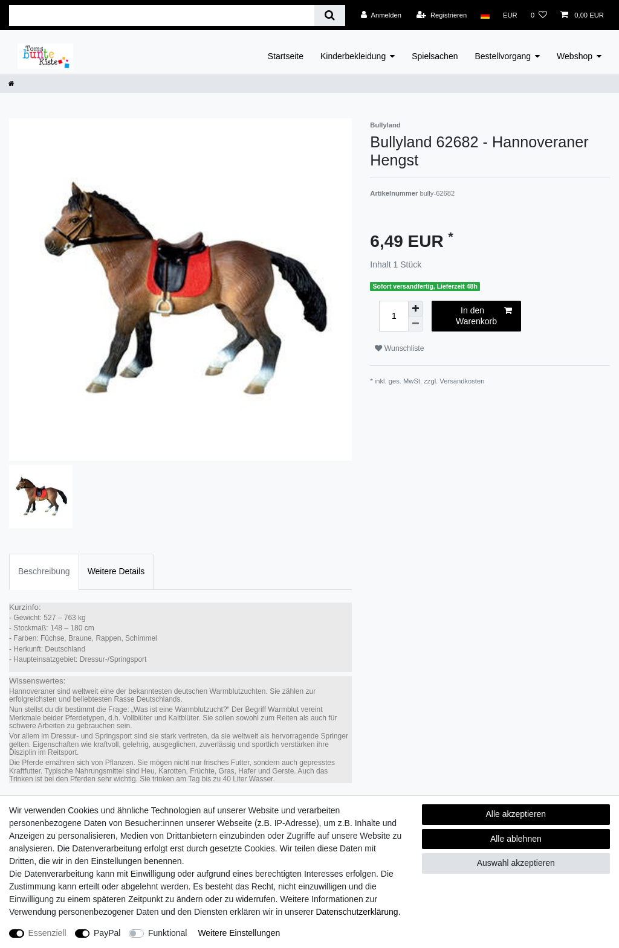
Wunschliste (399, 348)
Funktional (167, 933)
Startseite (285, 56)
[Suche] (329, 15)
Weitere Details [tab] (116, 571)
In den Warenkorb (484, 316)
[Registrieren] (441, 15)
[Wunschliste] (539, 15)
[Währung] (510, 15)
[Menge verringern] (415, 323)
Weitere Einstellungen (239, 933)
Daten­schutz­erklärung (357, 912)
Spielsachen (435, 56)
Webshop (574, 56)
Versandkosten (461, 381)
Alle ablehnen (516, 839)
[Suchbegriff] (161, 15)
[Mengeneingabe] (393, 316)
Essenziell (47, 933)
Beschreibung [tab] (44, 571)
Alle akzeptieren (516, 814)
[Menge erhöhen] (415, 308)
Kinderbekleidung (353, 56)
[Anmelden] (381, 15)
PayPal (107, 933)
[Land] (484, 15)
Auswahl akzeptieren (516, 863)
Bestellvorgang (503, 56)
